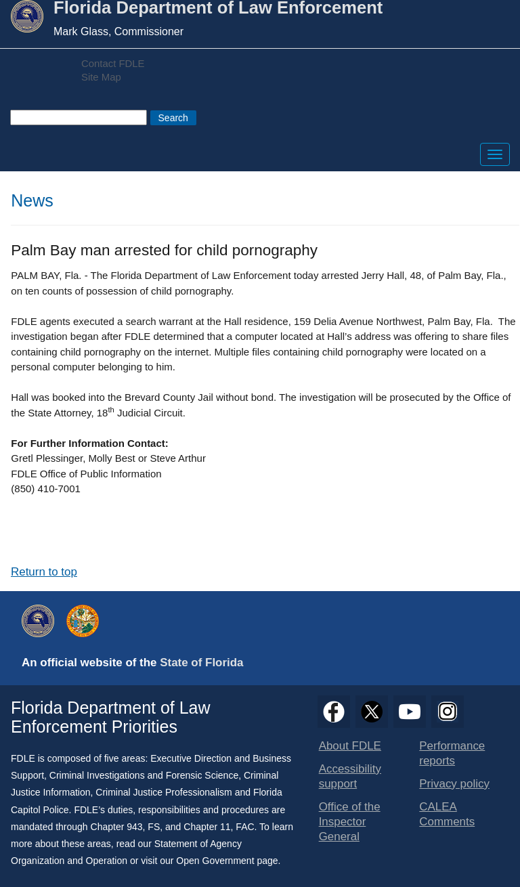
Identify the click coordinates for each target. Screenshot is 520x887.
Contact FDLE (112, 63)
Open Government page (227, 860)
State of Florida (201, 662)
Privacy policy (454, 783)
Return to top (44, 571)
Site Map (101, 77)
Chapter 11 (206, 826)
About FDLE (350, 745)
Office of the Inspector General (350, 821)
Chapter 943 (117, 826)
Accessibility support (350, 776)
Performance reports (452, 753)
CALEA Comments (447, 814)
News (32, 200)
